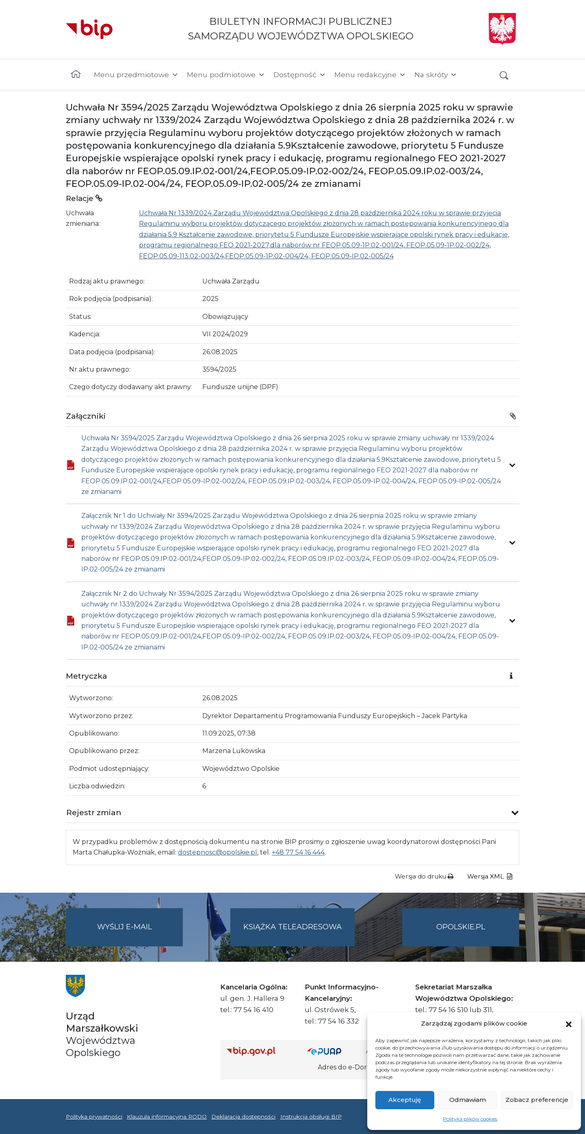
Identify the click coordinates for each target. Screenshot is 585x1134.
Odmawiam (467, 1100)
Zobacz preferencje (536, 1100)
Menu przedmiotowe (136, 75)
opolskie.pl (460, 926)
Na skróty (435, 75)
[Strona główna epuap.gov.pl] (333, 1051)
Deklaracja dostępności (243, 1116)
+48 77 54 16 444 (298, 852)
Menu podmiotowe (226, 75)
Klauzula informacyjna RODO (167, 1116)
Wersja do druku (424, 876)
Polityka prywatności (94, 1116)
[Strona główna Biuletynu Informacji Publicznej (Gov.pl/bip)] (260, 1051)
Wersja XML (489, 876)
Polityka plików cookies (470, 1119)
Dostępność (299, 75)
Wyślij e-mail (140, 933)
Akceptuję (404, 1100)
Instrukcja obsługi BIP (311, 1116)
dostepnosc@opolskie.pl (217, 852)
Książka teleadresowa (292, 926)
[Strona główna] (75, 75)
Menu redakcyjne (370, 75)
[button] (569, 1023)
